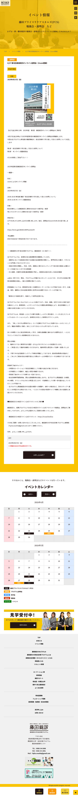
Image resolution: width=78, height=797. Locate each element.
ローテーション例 (39, 672)
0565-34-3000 (41, 748)
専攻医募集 (39, 696)
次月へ (47, 494)
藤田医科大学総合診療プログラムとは (39, 655)
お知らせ (39, 641)
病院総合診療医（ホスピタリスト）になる (39, 658)
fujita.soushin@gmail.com (41, 753)
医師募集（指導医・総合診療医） (39, 702)
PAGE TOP (75, 792)
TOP (5, 51)
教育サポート (39, 678)
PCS (29, 533)
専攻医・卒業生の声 (39, 681)
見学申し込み (39, 710)
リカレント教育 (39, 664)
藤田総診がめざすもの (39, 652)
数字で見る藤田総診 (39, 685)
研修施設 (39, 675)
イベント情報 (16, 51)
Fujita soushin (54, 785)
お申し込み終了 (39, 455)
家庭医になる (39, 661)
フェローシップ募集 (39, 699)
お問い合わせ (39, 713)
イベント (39, 570)
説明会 (49, 533)
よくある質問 (39, 688)
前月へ (30, 494)
